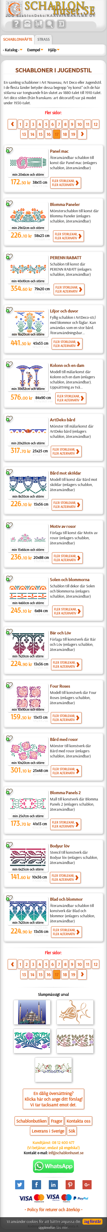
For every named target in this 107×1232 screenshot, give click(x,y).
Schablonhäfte (17, 39)
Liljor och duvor (64, 311)
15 (40, 134)
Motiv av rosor (63, 526)
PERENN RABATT (65, 258)
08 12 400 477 (63, 1142)
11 (87, 124)
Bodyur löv (59, 846)
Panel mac (59, 151)
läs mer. (62, 1227)
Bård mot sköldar (65, 473)
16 (49, 134)
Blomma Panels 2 (65, 792)
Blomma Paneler (65, 204)
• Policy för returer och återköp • (53, 1209)
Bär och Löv (60, 633)
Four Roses (60, 686)
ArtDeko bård (62, 420)
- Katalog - (11, 49)
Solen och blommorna (69, 579)
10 (79, 124)
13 (24, 134)
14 (32, 134)
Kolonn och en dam (67, 365)
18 (65, 134)
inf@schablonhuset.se (66, 1152)
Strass (43, 39)
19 (73, 134)
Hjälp (52, 49)
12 (96, 124)
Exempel (33, 49)
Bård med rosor (64, 739)
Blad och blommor (66, 899)
